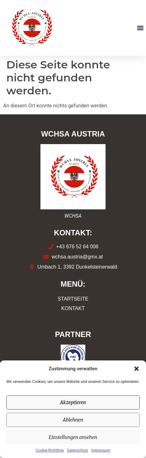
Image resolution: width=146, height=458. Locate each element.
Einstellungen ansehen (73, 437)
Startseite (73, 299)
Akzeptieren (73, 402)
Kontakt (73, 308)
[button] (136, 369)
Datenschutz (77, 450)
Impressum (100, 450)
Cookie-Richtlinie (50, 450)
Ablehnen (73, 420)
